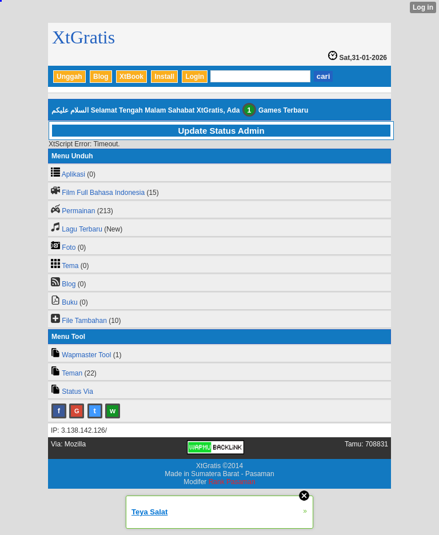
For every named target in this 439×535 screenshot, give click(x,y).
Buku (69, 302)
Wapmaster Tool (86, 355)
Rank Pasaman (232, 482)
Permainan (78, 211)
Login (194, 77)
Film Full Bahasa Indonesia (103, 193)
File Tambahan (84, 321)
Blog (101, 77)
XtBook (131, 77)
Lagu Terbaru (82, 229)
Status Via (77, 392)
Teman (72, 373)
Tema (70, 266)
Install (164, 77)
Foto (68, 247)
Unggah (69, 77)
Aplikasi (73, 174)
